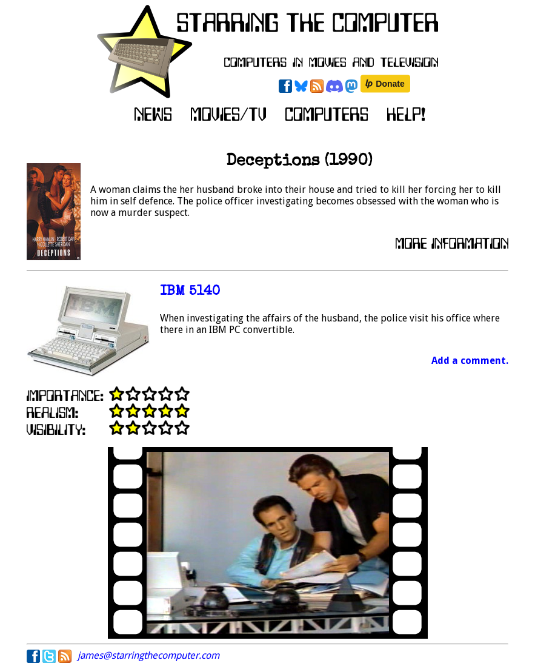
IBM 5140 (190, 292)
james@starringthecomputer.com (148, 655)
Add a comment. (469, 360)
